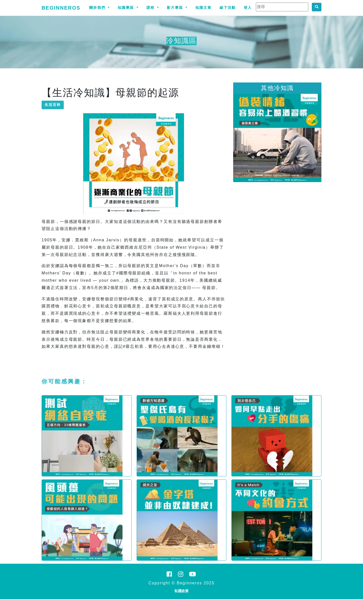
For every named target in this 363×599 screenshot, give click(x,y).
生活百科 (53, 105)
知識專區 (126, 8)
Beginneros (61, 8)
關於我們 (98, 8)
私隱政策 (181, 591)
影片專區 (176, 8)
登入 (248, 8)
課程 (151, 8)
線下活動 (228, 8)
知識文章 (203, 8)
